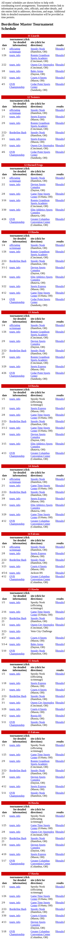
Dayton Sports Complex (38, 186)
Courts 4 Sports (39, 77)
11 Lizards (33, 35)
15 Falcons (33, 732)
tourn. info (14, 55)
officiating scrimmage (15, 50)
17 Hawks (33, 873)
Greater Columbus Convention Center (40, 220)
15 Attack (33, 660)
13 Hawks (33, 232)
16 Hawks (33, 803)
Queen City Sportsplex (42, 64)
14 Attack (33, 466)
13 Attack (33, 312)
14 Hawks (33, 386)
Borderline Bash (17, 132)
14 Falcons (33, 534)
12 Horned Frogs (33, 165)
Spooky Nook (38, 48)
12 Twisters (33, 97)
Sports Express (38, 116)
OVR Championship (16, 85)
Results (60, 48)
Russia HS (36, 715)
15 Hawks (33, 589)
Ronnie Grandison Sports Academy (40, 57)
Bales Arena (37, 71)
